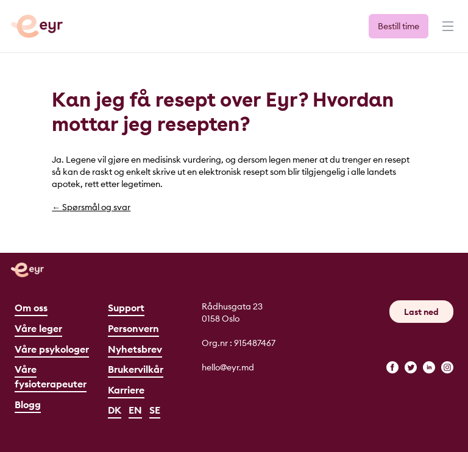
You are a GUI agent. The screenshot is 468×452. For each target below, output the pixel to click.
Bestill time (398, 26)
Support (126, 308)
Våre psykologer (52, 349)
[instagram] (447, 367)
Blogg (28, 404)
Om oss (31, 308)
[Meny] (446, 32)
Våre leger (38, 328)
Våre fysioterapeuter (51, 376)
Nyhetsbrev (135, 349)
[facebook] (392, 367)
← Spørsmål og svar (91, 207)
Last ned (421, 311)
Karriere (126, 390)
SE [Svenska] (154, 410)
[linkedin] (429, 367)
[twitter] (410, 367)
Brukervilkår (135, 369)
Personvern (133, 328)
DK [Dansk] (114, 410)
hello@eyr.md (228, 367)
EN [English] (135, 410)
